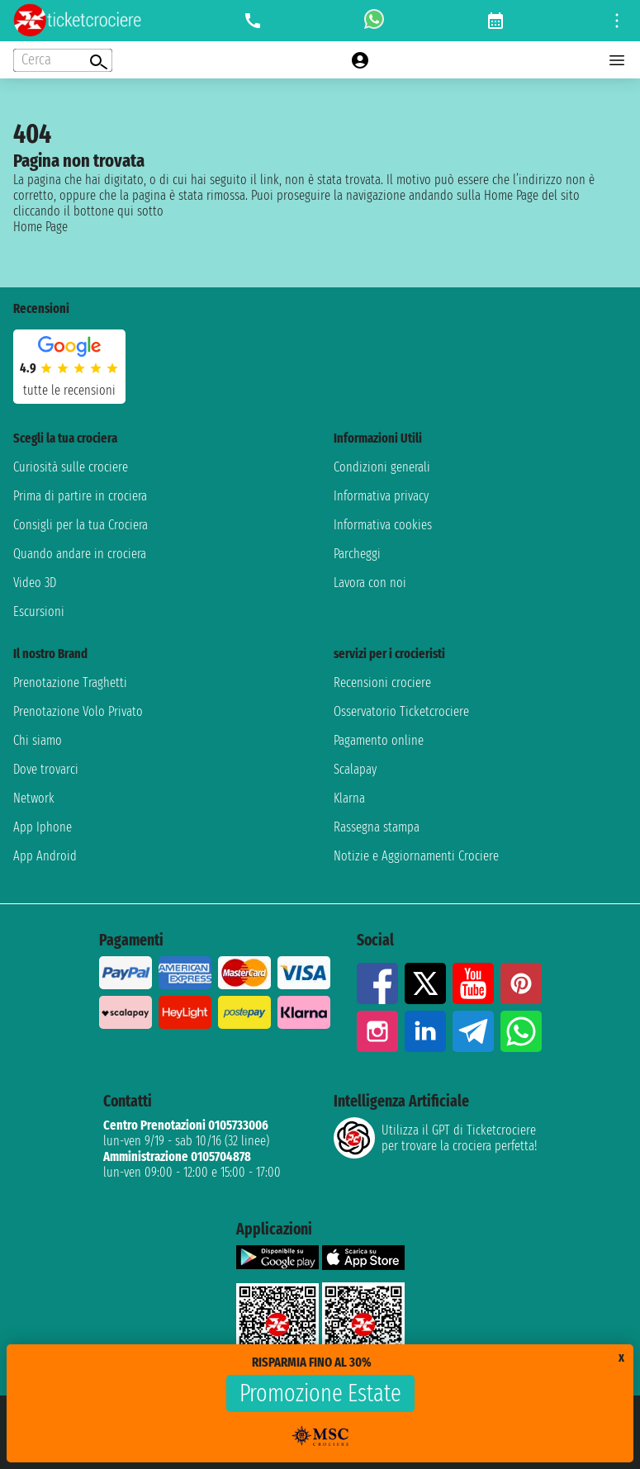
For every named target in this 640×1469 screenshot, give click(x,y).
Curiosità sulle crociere (70, 467)
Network (34, 798)
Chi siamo (37, 740)
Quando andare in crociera (79, 554)
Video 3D (34, 582)
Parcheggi (357, 554)
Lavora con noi (370, 582)
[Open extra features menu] (62, 60)
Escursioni (38, 611)
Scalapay (355, 769)
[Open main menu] (617, 60)
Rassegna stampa (377, 827)
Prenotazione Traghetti (70, 682)
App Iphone (42, 827)
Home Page (40, 227)
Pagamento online (379, 740)
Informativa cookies (383, 525)
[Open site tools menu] (617, 21)
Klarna (349, 798)
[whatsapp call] (374, 20)
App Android (45, 856)
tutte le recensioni (69, 390)
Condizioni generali (382, 467)
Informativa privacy (381, 496)
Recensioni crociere (382, 682)
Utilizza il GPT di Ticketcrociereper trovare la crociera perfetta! (435, 1138)
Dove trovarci (45, 769)
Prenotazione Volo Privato (78, 711)
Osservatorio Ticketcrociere (401, 711)
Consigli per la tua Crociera (80, 525)
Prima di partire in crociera (80, 496)
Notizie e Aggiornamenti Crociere (416, 856)
